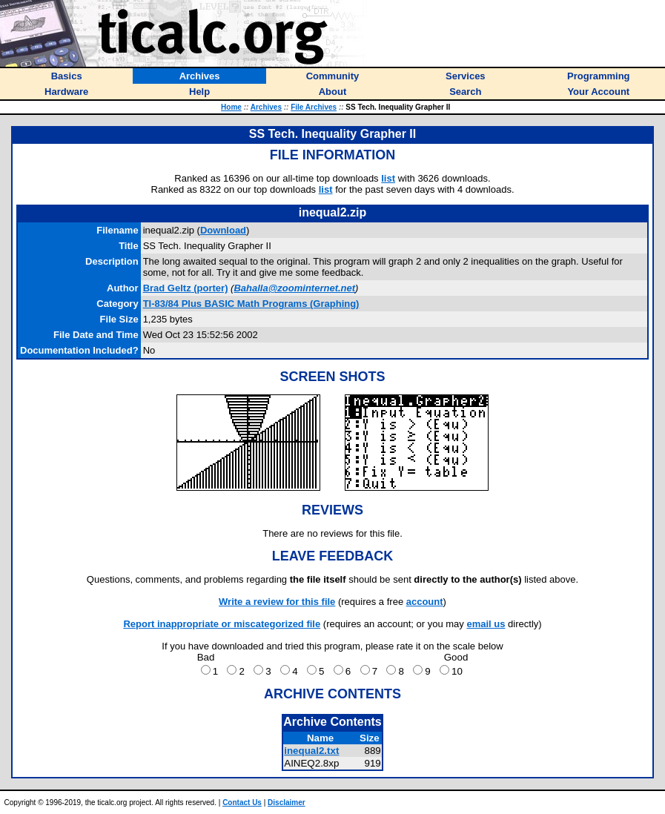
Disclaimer (286, 802)
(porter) (185, 288)
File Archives (314, 107)
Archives (266, 107)
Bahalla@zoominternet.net (294, 288)
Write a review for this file (277, 601)
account (424, 601)
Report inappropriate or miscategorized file (221, 623)
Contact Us (242, 802)
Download (223, 230)
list (388, 178)
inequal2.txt (311, 750)
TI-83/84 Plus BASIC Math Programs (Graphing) (251, 303)
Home (231, 107)
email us (485, 623)
